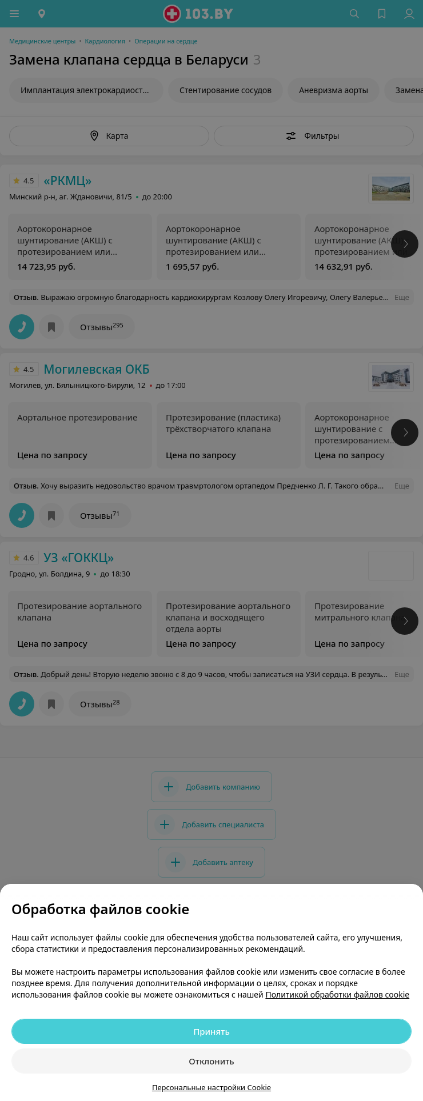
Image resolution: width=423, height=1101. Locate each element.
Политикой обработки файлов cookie (337, 994)
